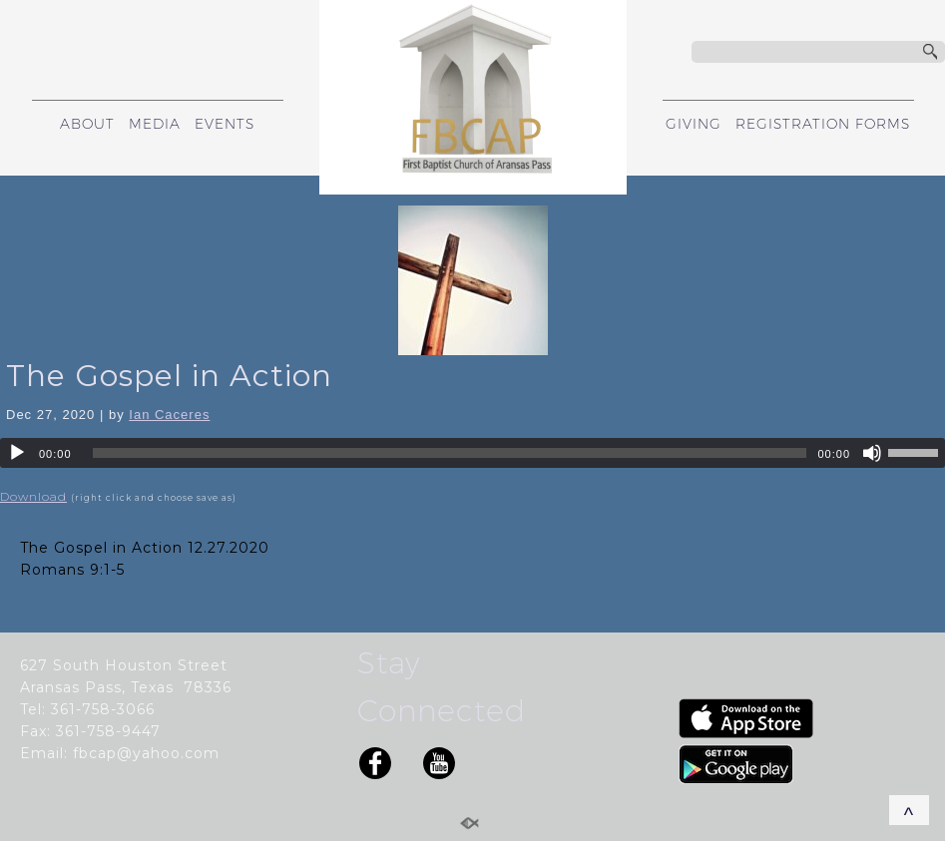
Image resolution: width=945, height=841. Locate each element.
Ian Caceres (169, 414)
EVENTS (224, 124)
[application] (472, 453)
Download (33, 496)
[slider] (450, 453)
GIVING (693, 124)
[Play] (17, 453)
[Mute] (872, 453)
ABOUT (87, 124)
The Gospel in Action (169, 375)
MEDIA (155, 124)
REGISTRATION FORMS (822, 124)
